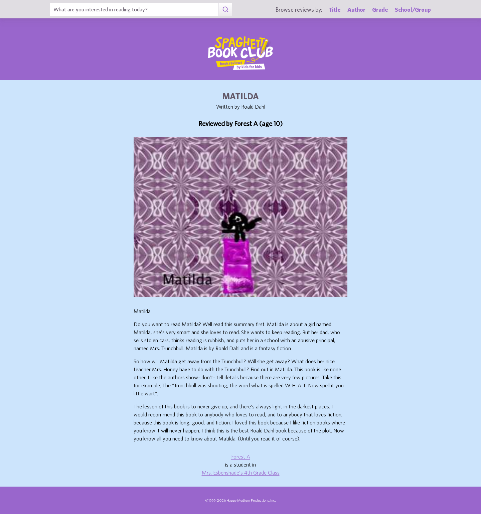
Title (335, 9)
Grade (380, 9)
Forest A (240, 457)
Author (356, 9)
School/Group (413, 9)
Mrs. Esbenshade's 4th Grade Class (241, 473)
